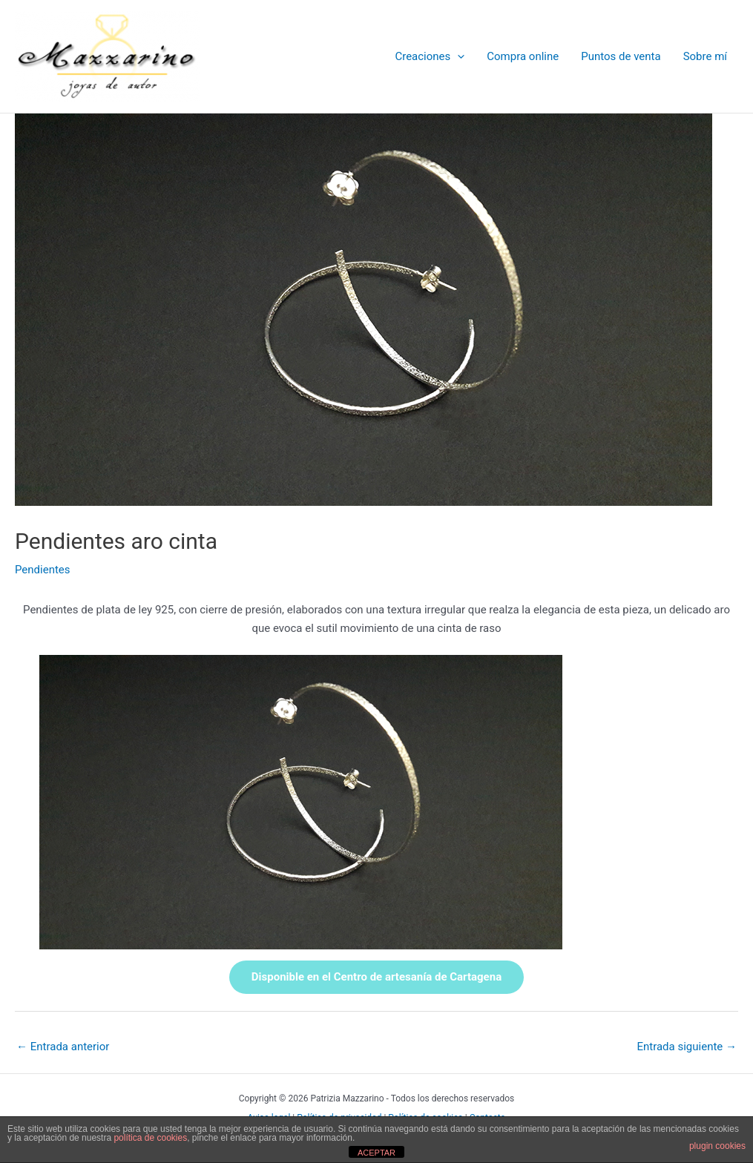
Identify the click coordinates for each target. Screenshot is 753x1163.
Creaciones (429, 56)
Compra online (523, 56)
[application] (457, 56)
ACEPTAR (376, 1152)
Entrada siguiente (687, 1046)
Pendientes (42, 569)
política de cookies (150, 1138)
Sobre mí (705, 56)
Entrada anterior (62, 1046)
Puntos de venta (620, 56)
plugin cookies (717, 1146)
